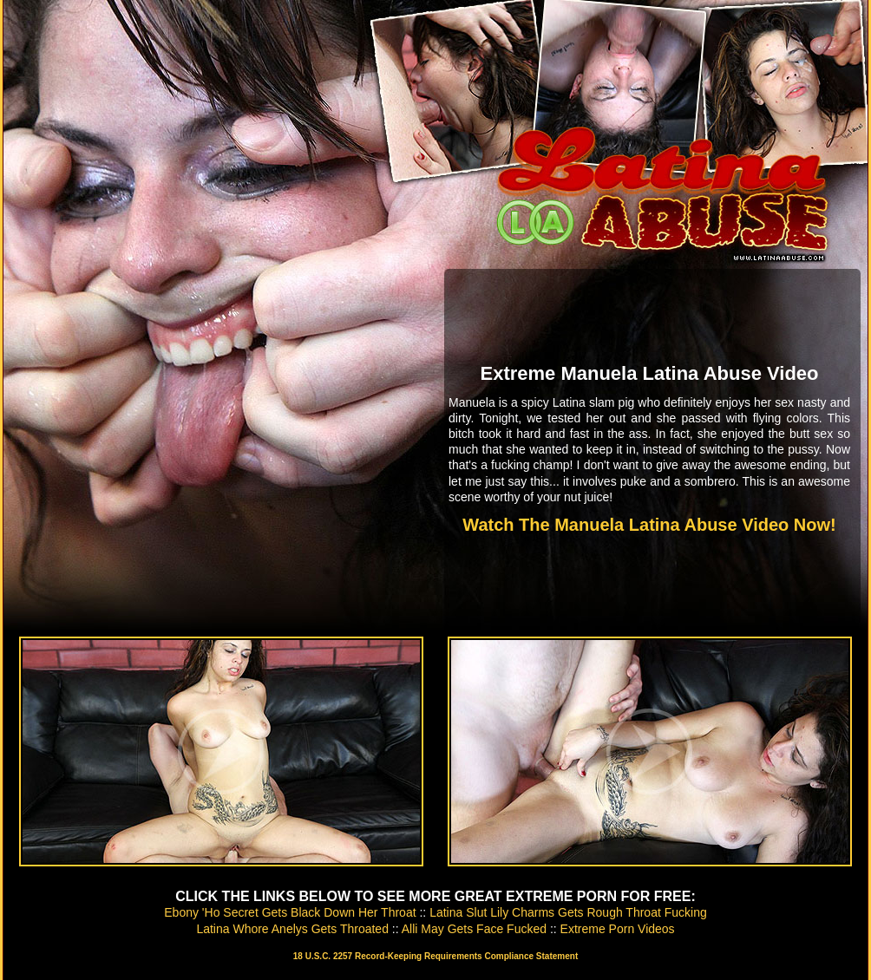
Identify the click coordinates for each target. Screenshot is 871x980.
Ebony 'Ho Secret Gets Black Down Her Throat (290, 912)
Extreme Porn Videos (617, 929)
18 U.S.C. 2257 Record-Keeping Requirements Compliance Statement (435, 956)
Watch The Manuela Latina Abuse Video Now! (648, 524)
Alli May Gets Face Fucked (474, 929)
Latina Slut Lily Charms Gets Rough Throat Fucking (568, 912)
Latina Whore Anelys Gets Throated (292, 929)
